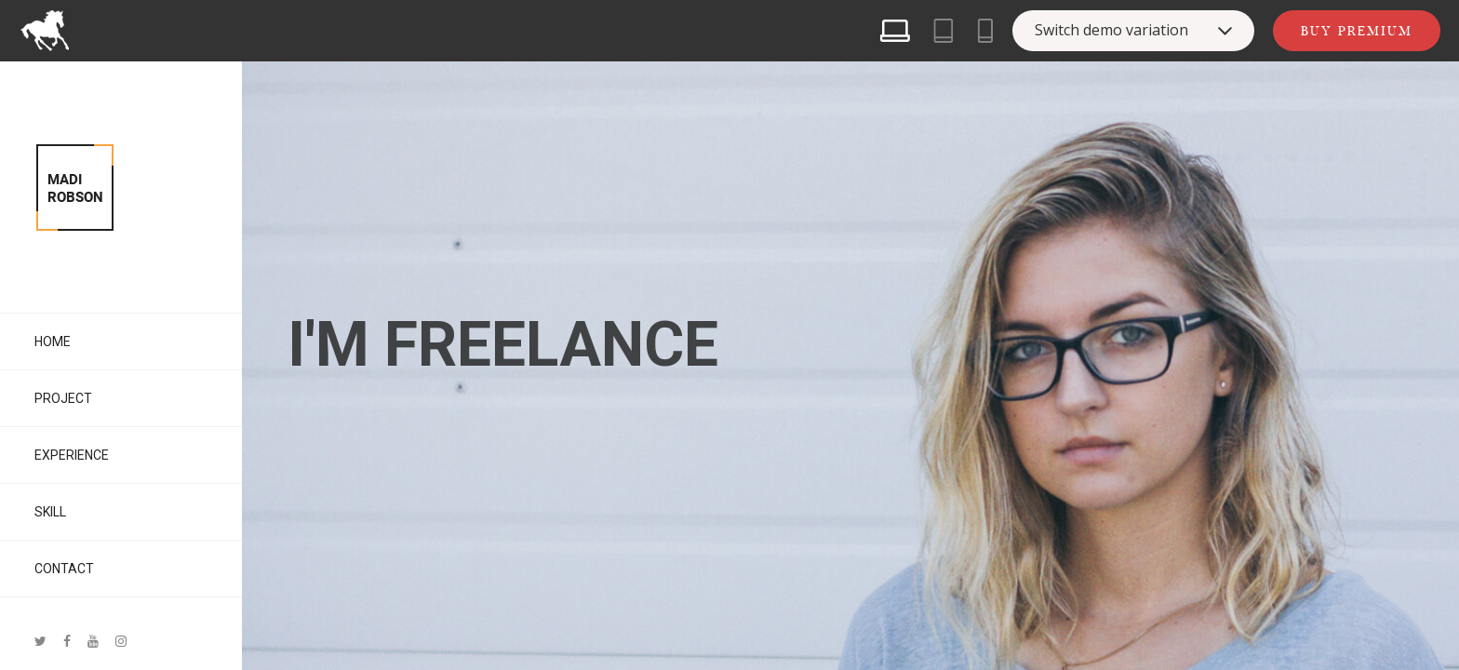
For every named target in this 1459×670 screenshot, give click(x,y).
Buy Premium (1356, 30)
